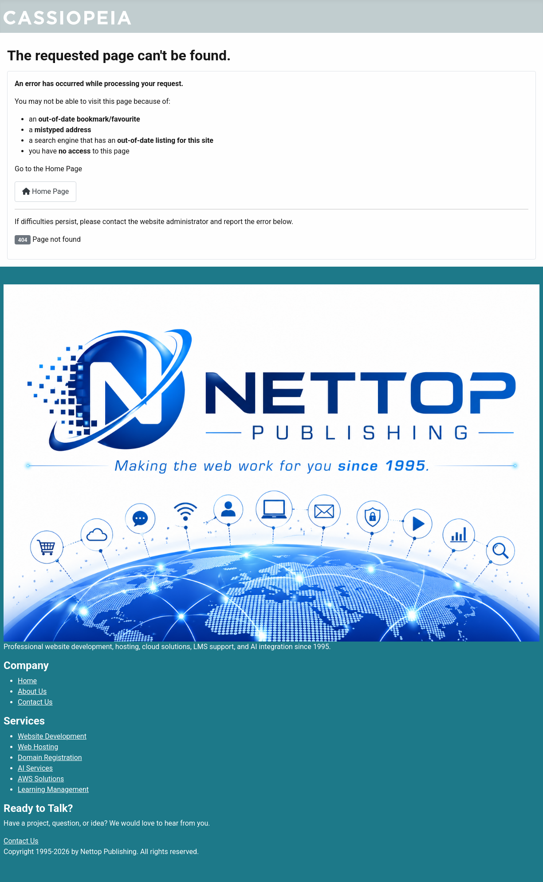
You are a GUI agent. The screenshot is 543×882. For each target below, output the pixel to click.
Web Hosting (38, 747)
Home (27, 681)
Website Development (52, 736)
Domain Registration (50, 757)
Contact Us (35, 702)
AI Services (35, 768)
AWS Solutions (41, 779)
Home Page (45, 191)
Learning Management (53, 789)
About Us (32, 691)
